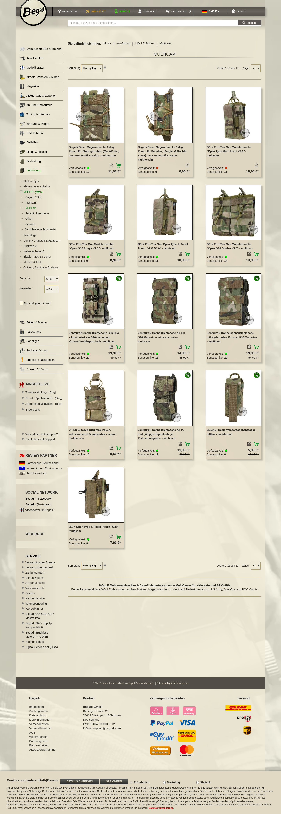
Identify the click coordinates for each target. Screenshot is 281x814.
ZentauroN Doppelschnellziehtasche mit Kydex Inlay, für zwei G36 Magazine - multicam (232, 342)
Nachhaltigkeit (34, 646)
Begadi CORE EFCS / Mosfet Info (39, 620)
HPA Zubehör (32, 138)
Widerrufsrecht (34, 593)
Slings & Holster (33, 156)
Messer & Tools (32, 267)
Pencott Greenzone (37, 218)
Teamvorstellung (40, 397)
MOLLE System (145, 48)
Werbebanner (34, 613)
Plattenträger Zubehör (36, 191)
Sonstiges (29, 346)
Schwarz (30, 229)
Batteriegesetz (38, 746)
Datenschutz (37, 720)
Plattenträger (31, 186)
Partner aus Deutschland (42, 467)
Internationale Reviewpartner (45, 473)
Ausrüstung (123, 48)
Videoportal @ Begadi (39, 514)
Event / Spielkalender (43, 403)
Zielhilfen (29, 147)
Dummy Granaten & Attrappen (41, 245)
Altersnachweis (35, 587)
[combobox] (153, 28)
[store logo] (33, 17)
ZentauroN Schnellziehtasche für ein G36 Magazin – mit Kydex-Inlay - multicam (161, 342)
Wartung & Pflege (34, 128)
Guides (30, 598)
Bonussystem (34, 582)
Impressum (36, 711)
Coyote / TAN (33, 202)
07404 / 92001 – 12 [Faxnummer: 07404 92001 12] (102, 728)
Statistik (205, 782)
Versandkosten (144, 688)
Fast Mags (29, 240)
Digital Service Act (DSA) (41, 651)
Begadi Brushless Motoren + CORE (36, 639)
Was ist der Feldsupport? (41, 439)
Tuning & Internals (35, 119)
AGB (32, 737)
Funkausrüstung (33, 355)
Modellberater (32, 72)
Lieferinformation (40, 724)
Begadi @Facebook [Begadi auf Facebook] (38, 503)
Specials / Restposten (37, 364)
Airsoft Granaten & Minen (39, 82)
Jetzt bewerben (36, 478)
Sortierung (74, 72)
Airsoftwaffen (31, 63)
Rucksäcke (30, 250)
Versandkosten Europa (40, 567)
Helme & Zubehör (34, 256)
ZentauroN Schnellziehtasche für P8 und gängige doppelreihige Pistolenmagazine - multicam (161, 439)
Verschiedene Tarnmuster (40, 234)
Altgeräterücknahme (42, 754)
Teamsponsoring (36, 608)
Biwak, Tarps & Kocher (37, 261)
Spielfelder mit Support (40, 444)
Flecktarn (31, 207)
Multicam (30, 212)
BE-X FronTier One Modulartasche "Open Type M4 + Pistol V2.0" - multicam (229, 156)
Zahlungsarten (34, 577)
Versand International (39, 572)
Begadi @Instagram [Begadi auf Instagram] (38, 509)
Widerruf (34, 539)
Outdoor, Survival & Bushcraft (41, 272)
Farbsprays (30, 336)
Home (107, 48)
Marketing (173, 782)
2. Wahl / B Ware (34, 374)
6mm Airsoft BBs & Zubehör (41, 54)
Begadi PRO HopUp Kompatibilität (38, 630)
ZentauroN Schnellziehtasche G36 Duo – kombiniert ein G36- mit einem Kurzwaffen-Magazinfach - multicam (94, 342)
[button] (210, 16)
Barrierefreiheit (38, 750)
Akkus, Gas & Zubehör (38, 100)
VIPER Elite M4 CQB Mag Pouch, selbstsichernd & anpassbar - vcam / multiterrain (92, 439)
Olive (28, 223)
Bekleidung (30, 166)
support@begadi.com (107, 733)
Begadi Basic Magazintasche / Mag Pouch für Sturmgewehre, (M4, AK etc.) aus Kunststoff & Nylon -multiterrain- (94, 156)
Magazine (29, 91)
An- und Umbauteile (36, 110)
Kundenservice (35, 603)
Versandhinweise (40, 733)
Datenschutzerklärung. (161, 808)
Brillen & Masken (34, 327)
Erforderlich (141, 782)
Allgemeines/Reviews (43, 408)
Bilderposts (32, 414)
